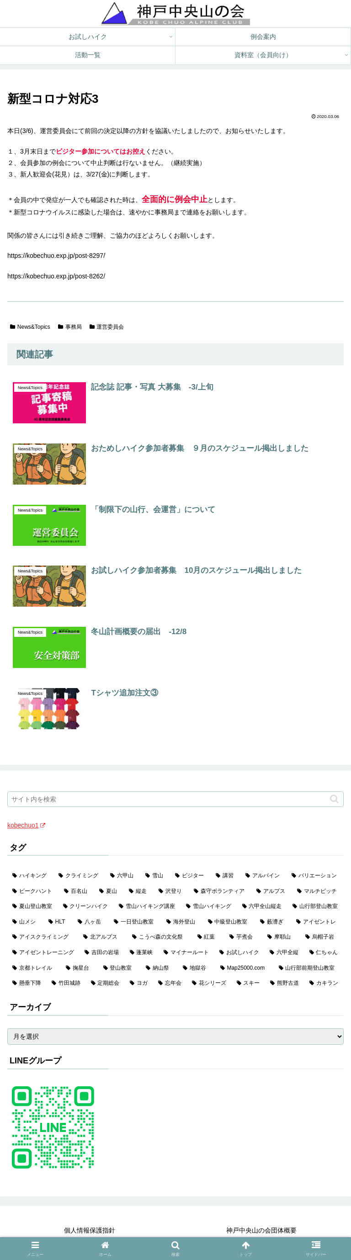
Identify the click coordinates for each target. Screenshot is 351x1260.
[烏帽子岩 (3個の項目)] (322, 937)
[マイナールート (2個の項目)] (186, 953)
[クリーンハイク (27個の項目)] (86, 906)
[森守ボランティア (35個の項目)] (220, 891)
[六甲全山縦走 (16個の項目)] (262, 906)
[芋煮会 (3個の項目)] (243, 937)
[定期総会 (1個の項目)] (105, 983)
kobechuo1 (26, 825)
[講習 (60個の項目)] (225, 876)
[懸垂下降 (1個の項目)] (27, 983)
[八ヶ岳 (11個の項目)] (91, 922)
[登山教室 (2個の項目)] (119, 968)
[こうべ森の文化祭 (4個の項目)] (159, 937)
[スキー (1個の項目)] (249, 983)
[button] (334, 799)
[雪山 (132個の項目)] (155, 876)
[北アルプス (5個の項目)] (102, 937)
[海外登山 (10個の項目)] (182, 922)
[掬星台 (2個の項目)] (79, 968)
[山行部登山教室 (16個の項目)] (315, 906)
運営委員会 (107, 327)
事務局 (70, 327)
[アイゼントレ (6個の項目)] (317, 922)
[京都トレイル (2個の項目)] (34, 968)
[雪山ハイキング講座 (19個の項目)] (147, 906)
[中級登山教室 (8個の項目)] (229, 922)
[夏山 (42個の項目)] (109, 891)
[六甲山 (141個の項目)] (122, 876)
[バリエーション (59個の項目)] (315, 876)
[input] (175, 799)
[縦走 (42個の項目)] (139, 891)
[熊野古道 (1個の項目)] (284, 983)
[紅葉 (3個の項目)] (208, 937)
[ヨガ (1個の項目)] (139, 983)
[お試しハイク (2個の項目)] (239, 953)
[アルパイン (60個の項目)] (263, 876)
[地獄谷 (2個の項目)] (196, 968)
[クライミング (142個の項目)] (79, 876)
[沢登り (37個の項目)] (171, 891)
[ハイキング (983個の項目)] (30, 876)
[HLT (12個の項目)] (58, 922)
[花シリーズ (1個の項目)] (209, 983)
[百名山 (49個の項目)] (76, 891)
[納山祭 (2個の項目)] (159, 968)
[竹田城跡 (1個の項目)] (66, 983)
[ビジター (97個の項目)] (190, 876)
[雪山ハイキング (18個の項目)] (209, 906)
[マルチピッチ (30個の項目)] (318, 891)
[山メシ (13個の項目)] (25, 922)
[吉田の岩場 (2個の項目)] (101, 953)
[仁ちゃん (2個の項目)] (324, 953)
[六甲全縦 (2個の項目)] (284, 953)
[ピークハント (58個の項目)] (33, 891)
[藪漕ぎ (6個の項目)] (273, 922)
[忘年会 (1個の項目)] (170, 983)
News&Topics (30, 327)
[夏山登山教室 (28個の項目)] (32, 906)
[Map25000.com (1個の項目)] (244, 968)
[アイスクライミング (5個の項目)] (42, 937)
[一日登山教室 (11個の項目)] (135, 922)
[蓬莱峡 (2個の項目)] (142, 953)
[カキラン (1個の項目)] (324, 983)
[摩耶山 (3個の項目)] (281, 937)
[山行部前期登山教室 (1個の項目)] (309, 968)
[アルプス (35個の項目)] (271, 891)
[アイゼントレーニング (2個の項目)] (43, 953)
